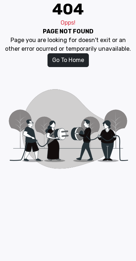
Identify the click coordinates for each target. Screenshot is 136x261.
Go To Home (68, 60)
